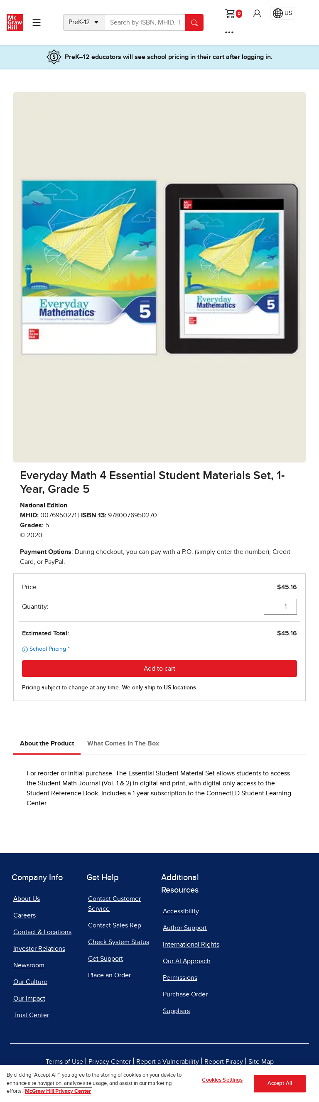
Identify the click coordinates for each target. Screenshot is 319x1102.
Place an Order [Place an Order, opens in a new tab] (109, 975)
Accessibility (181, 911)
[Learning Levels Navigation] (36, 22)
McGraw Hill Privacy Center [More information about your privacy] (58, 1091)
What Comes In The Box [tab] (123, 743)
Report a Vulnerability (167, 1061)
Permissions (180, 977)
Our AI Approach (187, 961)
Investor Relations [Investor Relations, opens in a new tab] (39, 948)
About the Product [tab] (47, 743)
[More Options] (229, 32)
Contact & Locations (42, 932)
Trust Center (31, 1015)
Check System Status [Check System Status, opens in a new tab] (118, 942)
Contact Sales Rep (114, 925)
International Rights (191, 944)
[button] (257, 13)
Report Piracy (223, 1061)
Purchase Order (185, 994)
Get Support (105, 958)
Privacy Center (109, 1061)
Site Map (261, 1061)
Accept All (279, 1083)
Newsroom (28, 965)
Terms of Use (64, 1061)
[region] (159, 1083)
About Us (26, 898)
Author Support (185, 928)
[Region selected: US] (282, 13)
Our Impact (29, 998)
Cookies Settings (222, 1080)
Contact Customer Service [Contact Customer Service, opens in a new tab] (114, 903)
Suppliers (176, 1011)
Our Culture (30, 982)
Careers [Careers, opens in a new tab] (24, 915)
